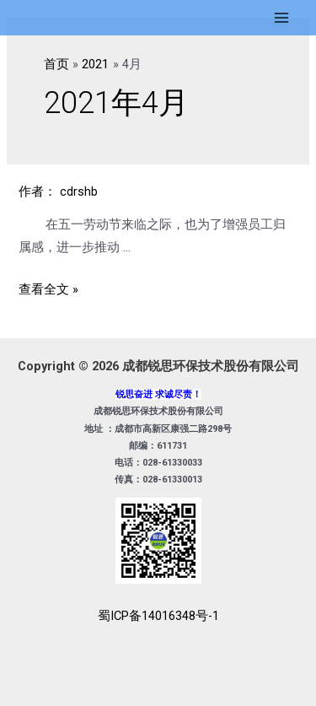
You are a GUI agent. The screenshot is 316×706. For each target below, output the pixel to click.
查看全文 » (48, 289)
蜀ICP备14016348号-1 (158, 615)
